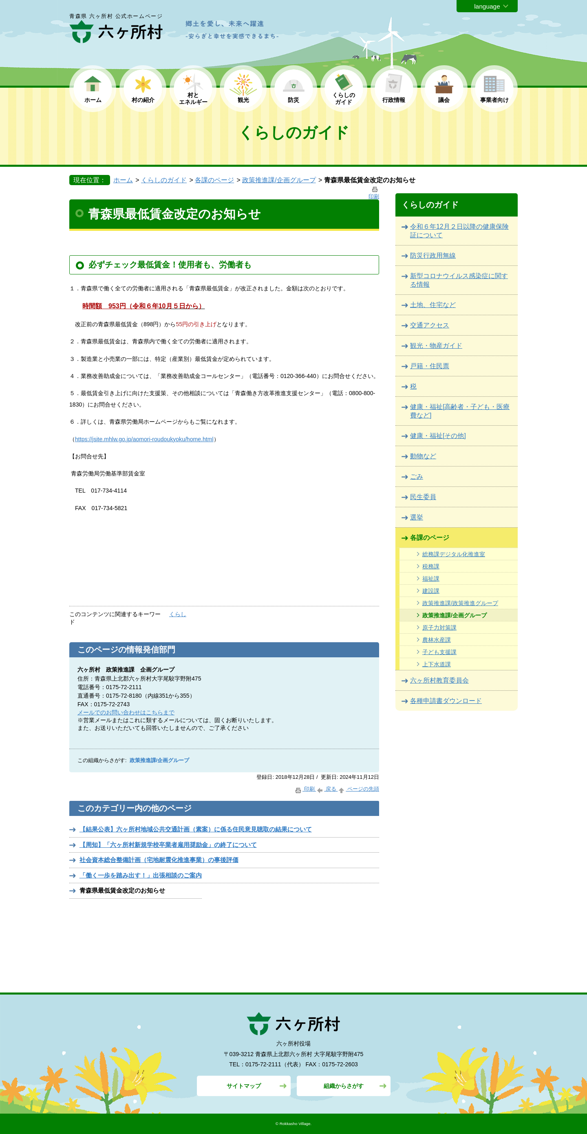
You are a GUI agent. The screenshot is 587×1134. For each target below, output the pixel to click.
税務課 (430, 566)
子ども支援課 (439, 652)
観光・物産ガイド (436, 345)
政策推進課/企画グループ (279, 180)
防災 (293, 100)
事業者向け (494, 100)
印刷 (305, 789)
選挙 (416, 517)
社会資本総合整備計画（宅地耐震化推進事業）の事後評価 (158, 859)
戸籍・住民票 (429, 366)
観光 (243, 100)
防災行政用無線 (433, 255)
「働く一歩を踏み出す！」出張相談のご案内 (140, 875)
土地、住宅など (433, 304)
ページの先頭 (358, 789)
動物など (423, 456)
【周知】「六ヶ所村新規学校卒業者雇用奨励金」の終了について (168, 844)
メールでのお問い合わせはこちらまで (125, 712)
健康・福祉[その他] (438, 435)
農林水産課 (436, 640)
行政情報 (393, 100)
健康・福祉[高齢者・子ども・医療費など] (460, 411)
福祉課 (430, 578)
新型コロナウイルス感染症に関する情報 (459, 280)
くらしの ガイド (343, 98)
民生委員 (423, 496)
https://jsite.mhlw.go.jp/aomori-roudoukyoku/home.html (144, 439)
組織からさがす (344, 1086)
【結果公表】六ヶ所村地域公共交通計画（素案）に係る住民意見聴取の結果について (195, 829)
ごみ (416, 476)
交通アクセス (429, 325)
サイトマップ (244, 1086)
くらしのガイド (164, 180)
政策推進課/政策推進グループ (460, 603)
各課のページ (214, 180)
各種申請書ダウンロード (446, 700)
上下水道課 (436, 664)
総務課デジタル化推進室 (453, 554)
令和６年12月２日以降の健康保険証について (459, 231)
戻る (327, 789)
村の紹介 (143, 100)
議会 (444, 100)
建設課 (430, 591)
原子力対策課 (439, 627)
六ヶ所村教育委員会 (439, 680)
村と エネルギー (193, 98)
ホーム (93, 100)
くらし (177, 614)
